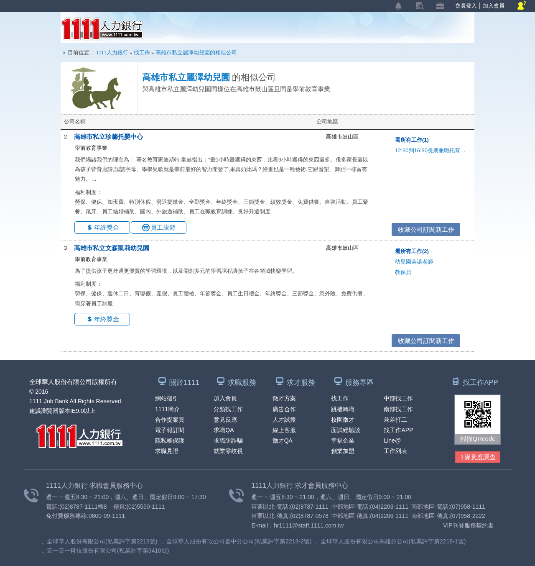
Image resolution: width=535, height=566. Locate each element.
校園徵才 (342, 419)
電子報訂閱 (169, 430)
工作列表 (395, 451)
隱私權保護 (169, 440)
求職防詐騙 (228, 440)
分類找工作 (228, 409)
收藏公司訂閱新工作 (426, 229)
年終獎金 (106, 227)
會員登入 (466, 6)
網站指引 (166, 398)
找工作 (142, 52)
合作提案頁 (169, 419)
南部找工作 (398, 409)
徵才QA (283, 440)
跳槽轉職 (342, 409)
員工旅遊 (163, 227)
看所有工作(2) (412, 251)
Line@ (392, 440)
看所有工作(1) (412, 140)
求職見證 (166, 451)
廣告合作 (284, 409)
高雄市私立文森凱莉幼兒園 (111, 247)
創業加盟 (342, 451)
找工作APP (398, 430)
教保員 (403, 272)
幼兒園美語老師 (414, 262)
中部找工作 (398, 398)
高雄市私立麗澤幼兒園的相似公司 (196, 52)
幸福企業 (342, 440)
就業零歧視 (228, 451)
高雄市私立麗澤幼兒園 (186, 77)
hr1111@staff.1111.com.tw (309, 525)
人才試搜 (284, 419)
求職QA (224, 430)
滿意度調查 (478, 457)
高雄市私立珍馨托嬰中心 (108, 136)
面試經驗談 (345, 430)
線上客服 (284, 430)
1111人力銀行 (102, 29)
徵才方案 (284, 398)
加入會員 (493, 6)
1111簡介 (167, 409)
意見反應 (225, 419)
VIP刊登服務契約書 (468, 525)
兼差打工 (395, 419)
